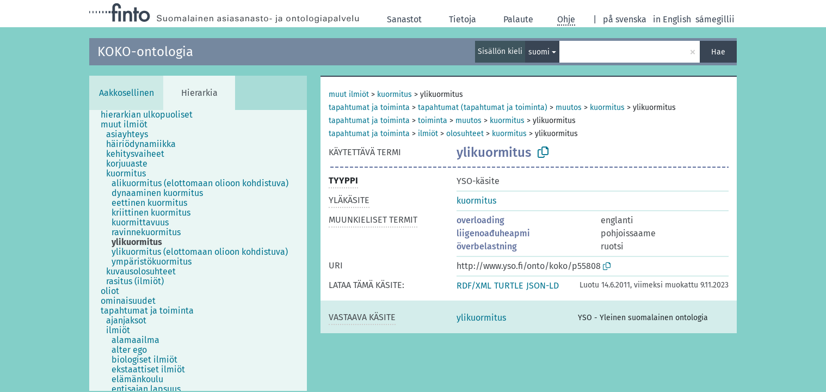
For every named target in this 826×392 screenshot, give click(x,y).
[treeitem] (151, 115)
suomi (539, 52)
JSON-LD (542, 285)
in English (672, 19)
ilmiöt (428, 133)
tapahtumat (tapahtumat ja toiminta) (482, 107)
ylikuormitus (481, 318)
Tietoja (462, 19)
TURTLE (508, 285)
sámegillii (715, 19)
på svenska (624, 19)
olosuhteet (465, 133)
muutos (569, 107)
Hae (718, 52)
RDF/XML (474, 285)
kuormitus (394, 94)
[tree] (198, 250)
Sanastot (404, 19)
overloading (480, 220)
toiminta (432, 120)
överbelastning (487, 246)
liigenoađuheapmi (493, 233)
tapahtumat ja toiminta (369, 107)
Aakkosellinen (126, 93)
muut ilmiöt (349, 94)
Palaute (518, 19)
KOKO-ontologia (145, 51)
